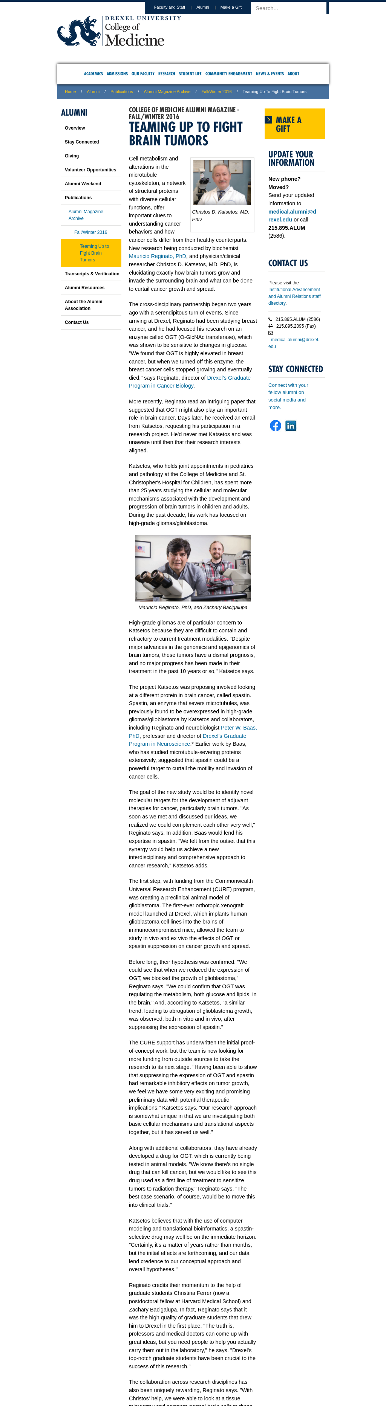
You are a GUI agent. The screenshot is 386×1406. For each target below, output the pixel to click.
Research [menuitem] (166, 73)
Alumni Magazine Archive (167, 91)
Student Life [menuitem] (190, 73)
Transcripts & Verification (92, 273)
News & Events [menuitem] (270, 73)
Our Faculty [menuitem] (143, 73)
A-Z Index (118, 1368)
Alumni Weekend (83, 183)
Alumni (210, 7)
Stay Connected (82, 142)
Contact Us (77, 322)
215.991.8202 (293, 1393)
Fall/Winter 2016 (217, 91)
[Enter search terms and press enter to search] (294, 8)
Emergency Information (186, 1376)
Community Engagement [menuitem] (228, 73)
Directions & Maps (246, 1368)
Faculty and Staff (176, 7)
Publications (121, 91)
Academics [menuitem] (93, 73)
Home (70, 91)
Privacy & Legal (190, 1368)
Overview (75, 128)
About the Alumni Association (84, 305)
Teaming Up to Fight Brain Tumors (94, 253)
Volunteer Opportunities (90, 170)
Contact (217, 1368)
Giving (72, 156)
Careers (163, 1368)
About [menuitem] (293, 73)
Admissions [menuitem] (117, 73)
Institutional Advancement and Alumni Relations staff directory (294, 296)
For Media (141, 1368)
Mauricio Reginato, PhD (157, 256)
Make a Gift (238, 7)
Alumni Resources (84, 287)
